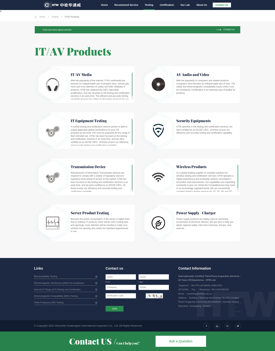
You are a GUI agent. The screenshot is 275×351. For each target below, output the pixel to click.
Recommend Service (127, 5)
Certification (167, 5)
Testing (149, 5)
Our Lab (185, 5)
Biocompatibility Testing (45, 276)
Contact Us (221, 5)
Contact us (228, 29)
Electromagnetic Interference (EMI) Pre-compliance (59, 283)
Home (105, 5)
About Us (201, 5)
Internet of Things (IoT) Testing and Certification (57, 289)
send (114, 308)
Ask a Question (180, 341)
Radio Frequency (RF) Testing (48, 302)
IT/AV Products (72, 17)
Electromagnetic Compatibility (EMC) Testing (56, 296)
